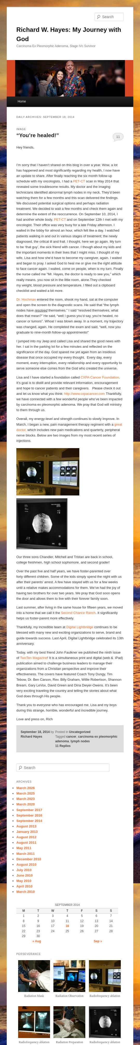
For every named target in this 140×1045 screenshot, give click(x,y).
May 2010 (23, 881)
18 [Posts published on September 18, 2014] (67, 926)
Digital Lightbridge (79, 627)
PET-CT (79, 181)
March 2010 (25, 892)
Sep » (98, 941)
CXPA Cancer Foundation (100, 377)
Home (22, 101)
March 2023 (25, 799)
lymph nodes (80, 741)
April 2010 (24, 886)
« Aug (36, 941)
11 (118, 137)
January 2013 (27, 832)
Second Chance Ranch (78, 613)
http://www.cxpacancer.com (84, 394)
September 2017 (29, 810)
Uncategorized (79, 732)
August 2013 (26, 826)
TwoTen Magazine (33, 658)
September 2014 (29, 821)
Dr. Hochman (26, 299)
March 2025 (25, 793)
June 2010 (24, 875)
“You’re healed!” (37, 135)
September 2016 (29, 815)
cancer (71, 736)
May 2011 (23, 848)
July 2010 (24, 870)
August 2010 (26, 864)
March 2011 (25, 854)
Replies (63, 746)
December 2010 (28, 859)
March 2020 (25, 804)
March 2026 (25, 788)
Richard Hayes (31, 736)
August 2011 (26, 842)
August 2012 (26, 837)
